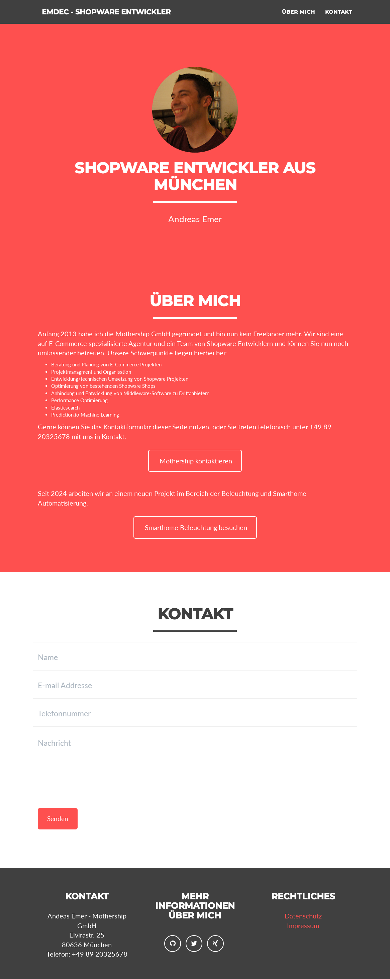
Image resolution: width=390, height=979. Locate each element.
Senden (57, 818)
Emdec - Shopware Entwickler (130, 20)
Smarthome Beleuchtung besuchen (195, 527)
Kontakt (338, 18)
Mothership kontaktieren (195, 461)
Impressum (303, 925)
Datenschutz (303, 916)
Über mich (298, 18)
